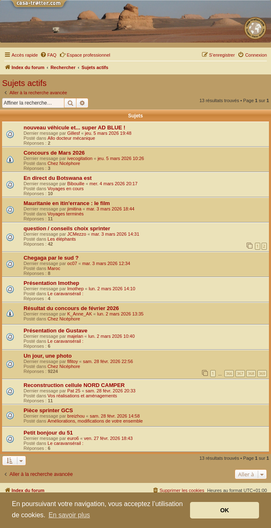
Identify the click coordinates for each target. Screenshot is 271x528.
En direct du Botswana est (58, 178)
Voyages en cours (65, 188)
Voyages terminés (65, 213)
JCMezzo (76, 234)
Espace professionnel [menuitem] (84, 54)
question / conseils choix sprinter (67, 228)
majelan (75, 336)
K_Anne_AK (79, 313)
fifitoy (72, 361)
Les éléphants (62, 239)
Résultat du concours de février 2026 (71, 308)
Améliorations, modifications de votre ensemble (95, 420)
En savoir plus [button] (69, 514)
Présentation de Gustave (56, 330)
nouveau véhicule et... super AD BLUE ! (74, 127)
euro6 (73, 438)
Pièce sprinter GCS (48, 410)
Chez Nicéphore (64, 163)
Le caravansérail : (65, 293)
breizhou (76, 415)
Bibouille (76, 183)
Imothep (75, 288)
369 (262, 373)
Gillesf (73, 133)
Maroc (54, 268)
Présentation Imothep (51, 283)
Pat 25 (74, 390)
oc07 (72, 263)
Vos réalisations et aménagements (82, 395)
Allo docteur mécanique (71, 138)
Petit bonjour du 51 (48, 433)
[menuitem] (48, 55)
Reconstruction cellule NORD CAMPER (74, 385)
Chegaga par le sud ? (51, 258)
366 (229, 373)
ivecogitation (80, 158)
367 (240, 373)
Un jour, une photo (47, 356)
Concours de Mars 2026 (54, 153)
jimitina (74, 208)
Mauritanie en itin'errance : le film (67, 203)
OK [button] (224, 510)
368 (251, 373)
